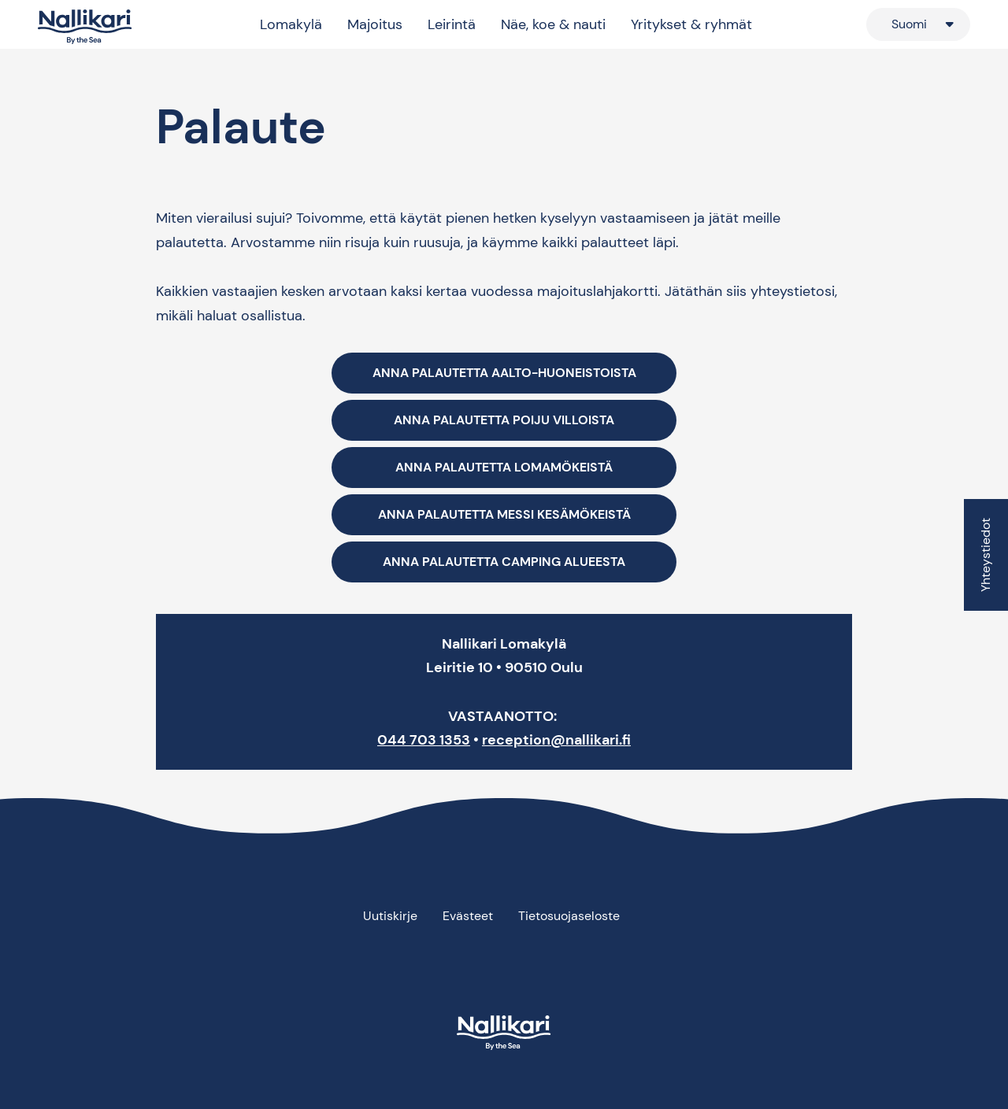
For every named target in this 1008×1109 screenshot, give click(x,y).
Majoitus (374, 24)
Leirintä (452, 24)
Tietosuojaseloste (569, 916)
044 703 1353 (423, 739)
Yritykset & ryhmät (691, 24)
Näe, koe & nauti (553, 24)
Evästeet (468, 916)
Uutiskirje (390, 916)
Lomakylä (291, 24)
